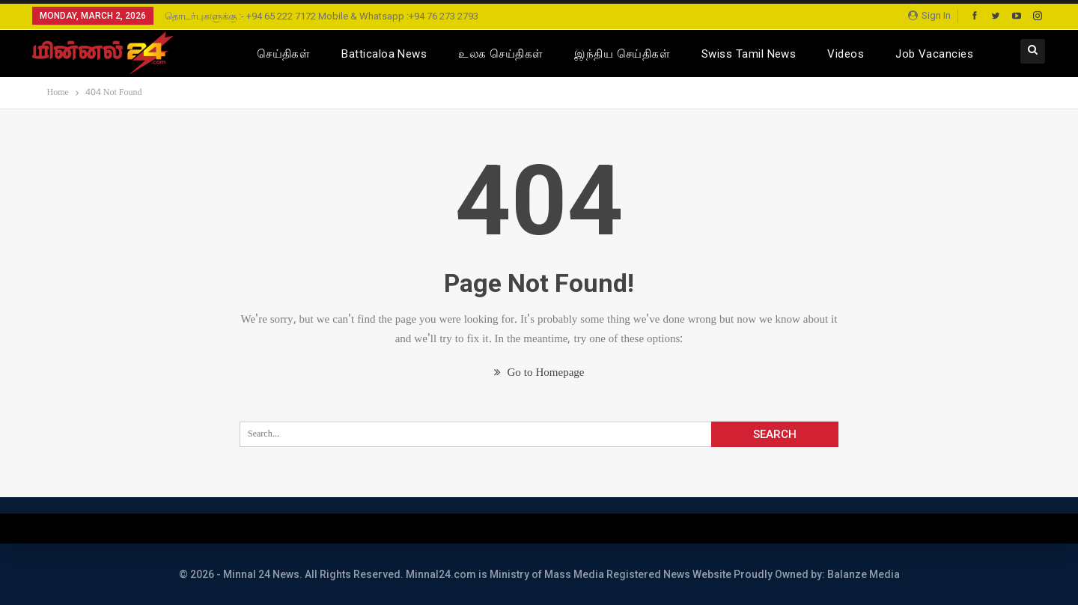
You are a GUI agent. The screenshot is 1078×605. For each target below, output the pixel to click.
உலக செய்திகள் (500, 54)
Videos (845, 54)
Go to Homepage (539, 373)
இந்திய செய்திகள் (622, 54)
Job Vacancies (934, 54)
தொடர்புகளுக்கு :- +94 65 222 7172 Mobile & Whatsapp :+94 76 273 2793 (321, 16)
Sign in (929, 15)
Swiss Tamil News (748, 54)
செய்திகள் (283, 54)
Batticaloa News (384, 54)
